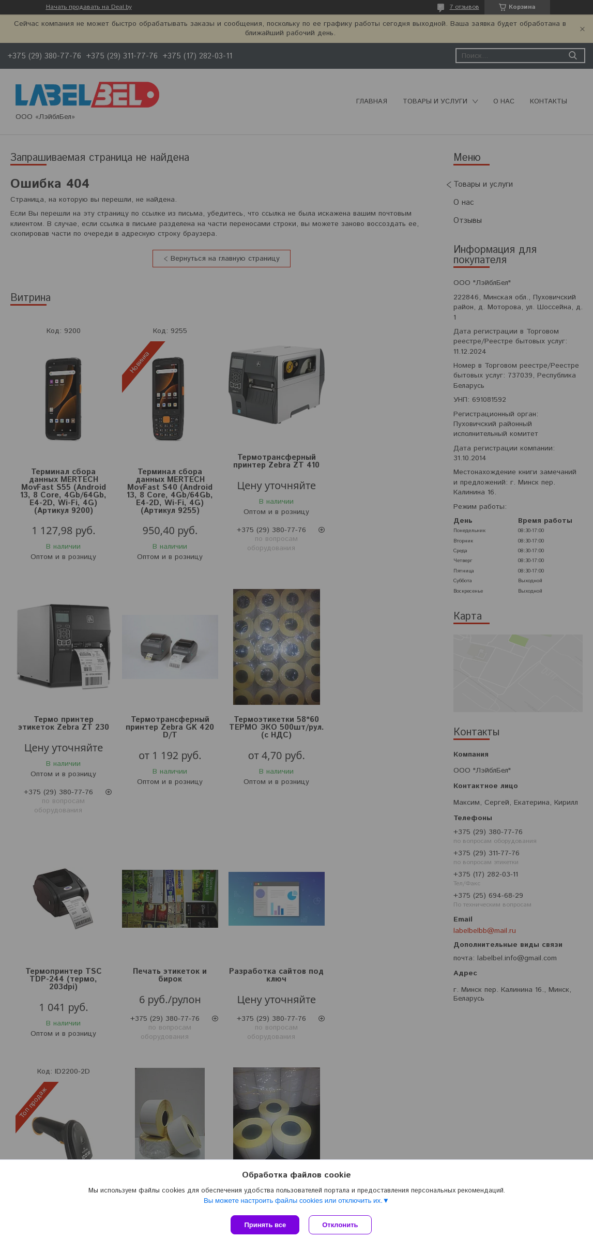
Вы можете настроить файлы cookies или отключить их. (293, 1201)
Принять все (265, 1225)
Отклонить (341, 1225)
